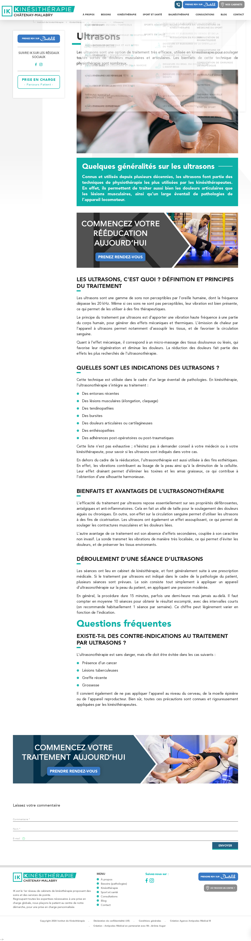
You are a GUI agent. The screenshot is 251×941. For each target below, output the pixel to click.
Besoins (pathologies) (114, 883)
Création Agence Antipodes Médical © (190, 921)
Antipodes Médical (114, 926)
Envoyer (225, 845)
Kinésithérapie (109, 888)
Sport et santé (109, 892)
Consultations (109, 896)
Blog (103, 900)
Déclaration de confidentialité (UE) (112, 921)
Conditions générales (150, 921)
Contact (106, 905)
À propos (106, 879)
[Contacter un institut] (178, 4)
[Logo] (39, 11)
